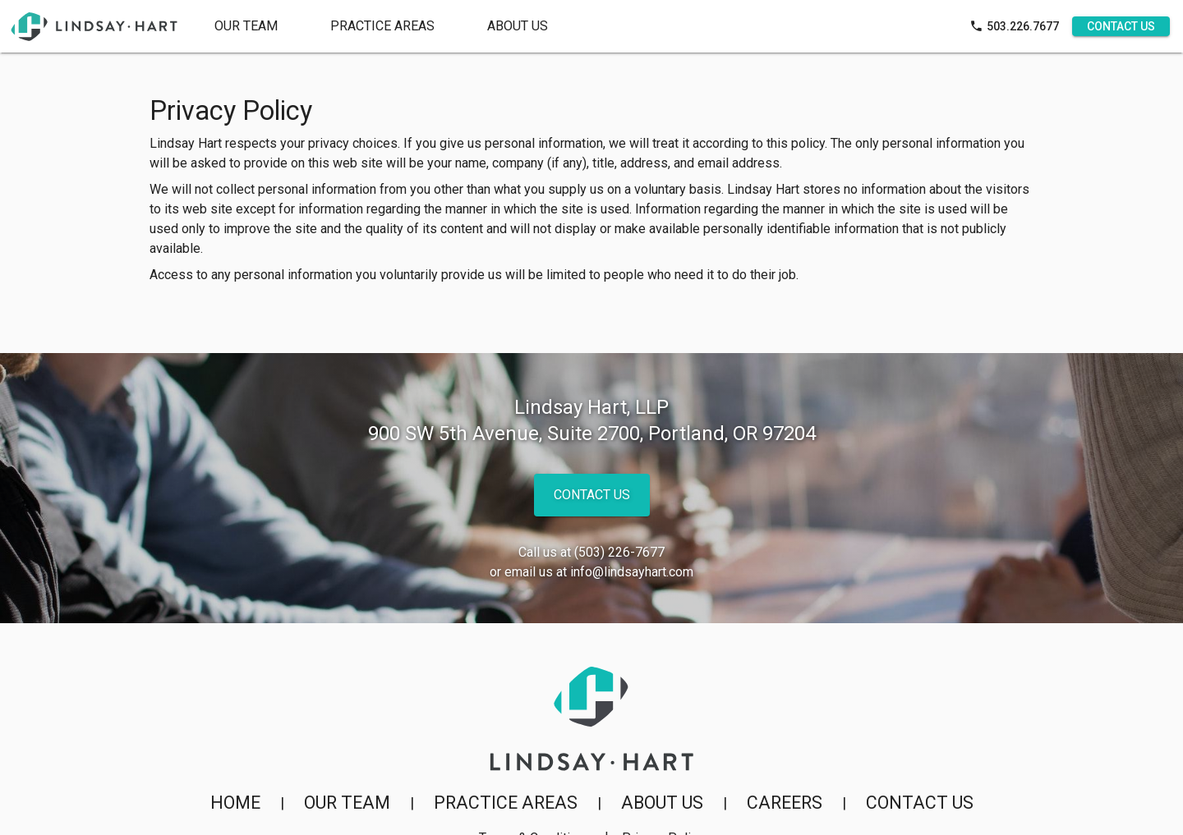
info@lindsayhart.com (631, 572)
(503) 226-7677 (619, 552)
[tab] (382, 26)
